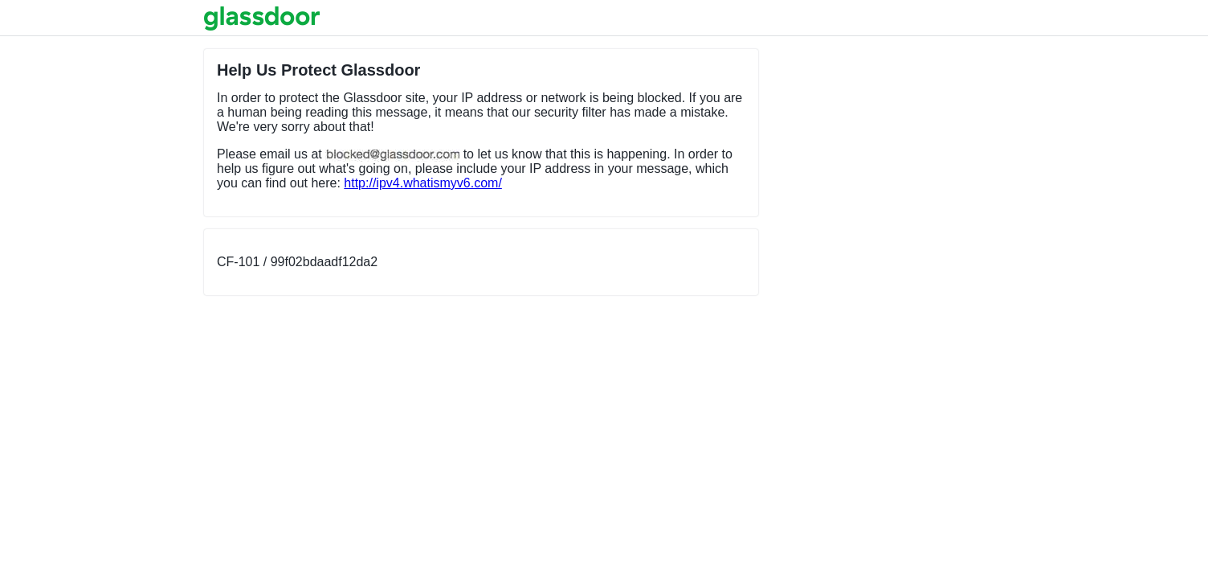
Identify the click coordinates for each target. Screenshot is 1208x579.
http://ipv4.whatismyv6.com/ (423, 183)
